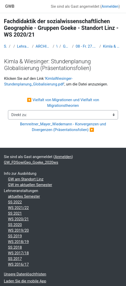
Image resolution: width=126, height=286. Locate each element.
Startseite (5, 46)
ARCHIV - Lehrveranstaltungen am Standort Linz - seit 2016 (43, 46)
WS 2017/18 (18, 253)
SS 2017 (15, 258)
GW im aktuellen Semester (30, 185)
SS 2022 (15, 202)
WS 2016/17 (18, 264)
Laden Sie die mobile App (25, 281)
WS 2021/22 (18, 207)
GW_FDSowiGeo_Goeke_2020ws (66, 46)
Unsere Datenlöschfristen (25, 274)
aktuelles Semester (24, 196)
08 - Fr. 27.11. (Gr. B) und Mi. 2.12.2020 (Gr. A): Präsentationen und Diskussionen (86, 46)
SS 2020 (15, 224)
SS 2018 (15, 247)
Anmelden (110, 6)
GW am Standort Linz (25, 179)
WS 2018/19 (18, 241)
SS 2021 (15, 213)
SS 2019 (15, 236)
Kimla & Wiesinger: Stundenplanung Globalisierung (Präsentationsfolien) (112, 46)
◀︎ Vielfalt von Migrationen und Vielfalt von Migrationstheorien (63, 103)
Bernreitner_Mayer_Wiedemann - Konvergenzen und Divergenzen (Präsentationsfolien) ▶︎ (63, 127)
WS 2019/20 (18, 230)
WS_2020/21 (56, 46)
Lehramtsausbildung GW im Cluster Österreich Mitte (23, 46)
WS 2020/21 (18, 219)
